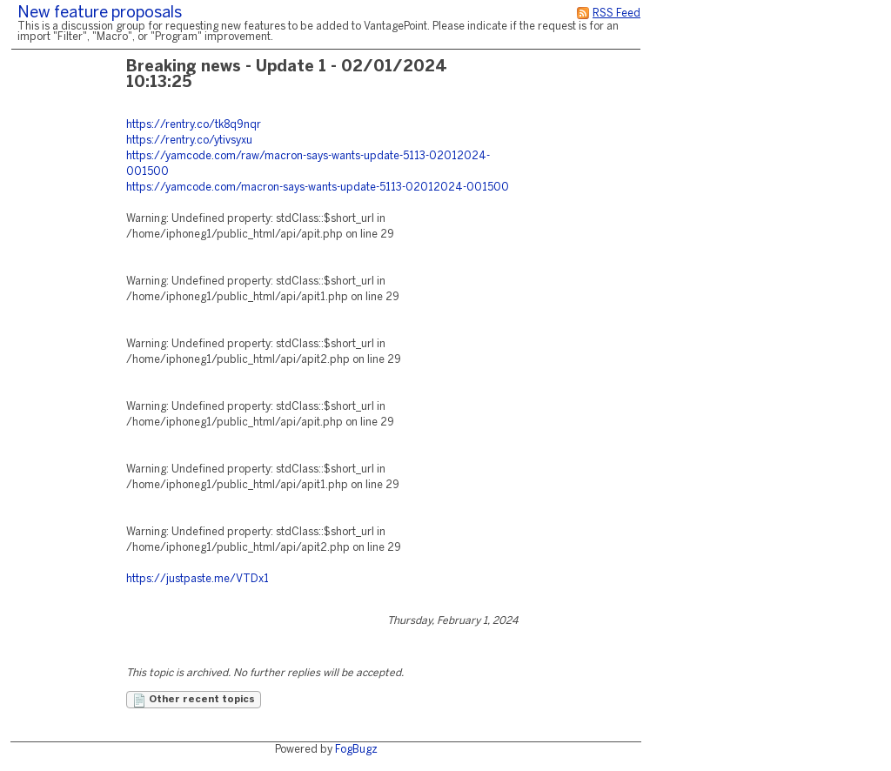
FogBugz (356, 749)
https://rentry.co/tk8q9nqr (193, 125)
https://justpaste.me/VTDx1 (197, 579)
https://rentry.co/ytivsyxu (189, 140)
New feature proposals (99, 13)
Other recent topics (193, 700)
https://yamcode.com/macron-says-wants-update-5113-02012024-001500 (317, 187)
